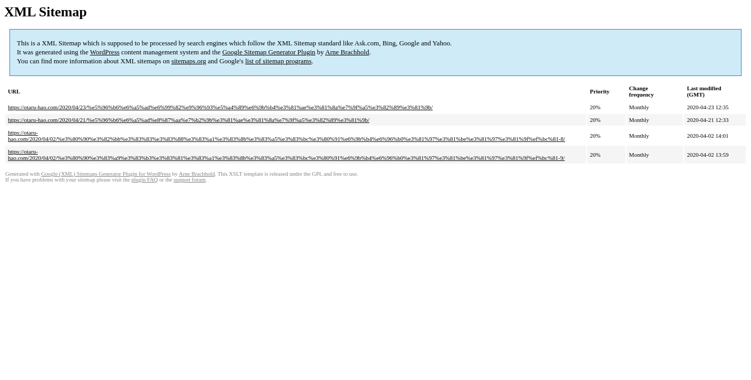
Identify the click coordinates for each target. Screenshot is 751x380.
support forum (189, 180)
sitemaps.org (188, 61)
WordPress (105, 52)
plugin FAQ (144, 180)
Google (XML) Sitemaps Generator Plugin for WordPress (106, 174)
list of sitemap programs (278, 61)
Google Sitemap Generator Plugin (269, 52)
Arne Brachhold (347, 52)
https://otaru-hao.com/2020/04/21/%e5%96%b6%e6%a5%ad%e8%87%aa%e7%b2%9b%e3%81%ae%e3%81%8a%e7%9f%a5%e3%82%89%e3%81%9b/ (188, 120)
